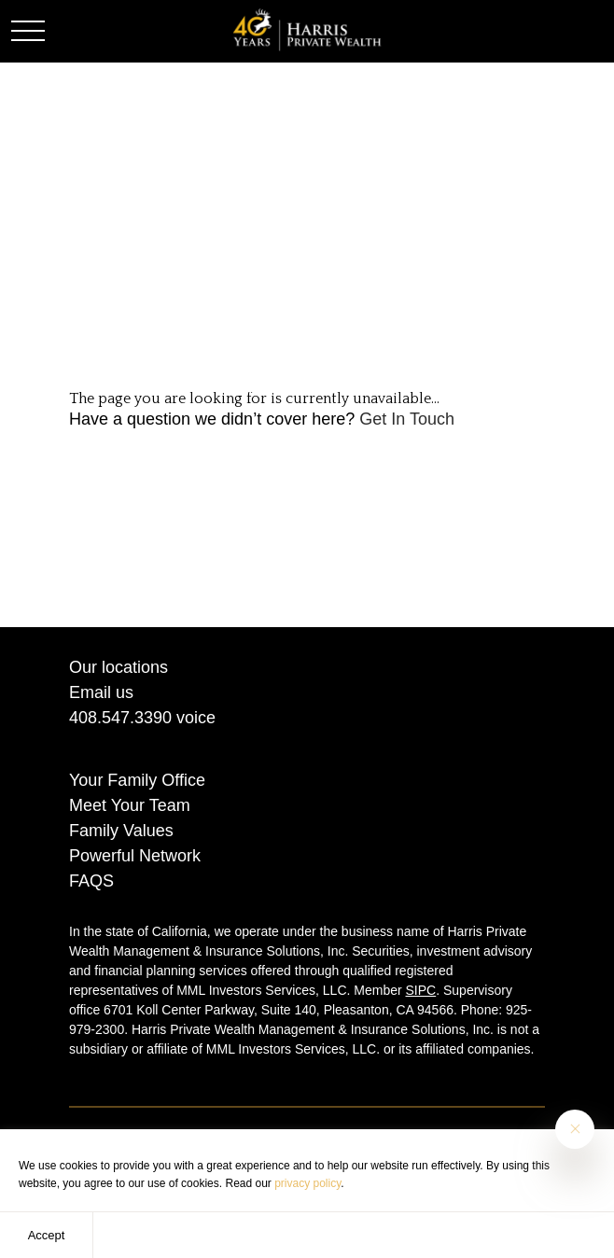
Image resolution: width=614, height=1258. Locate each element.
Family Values (121, 830)
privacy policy (307, 1183)
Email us (101, 692)
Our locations (118, 667)
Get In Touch (406, 419)
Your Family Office (137, 780)
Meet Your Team (129, 805)
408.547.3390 (120, 717)
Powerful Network (135, 855)
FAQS (91, 881)
